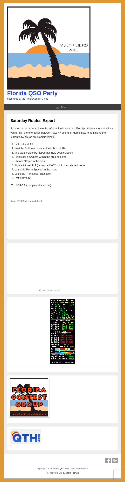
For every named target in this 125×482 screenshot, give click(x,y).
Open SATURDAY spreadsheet (26, 201)
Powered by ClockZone (49, 290)
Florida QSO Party (32, 93)
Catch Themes (72, 473)
